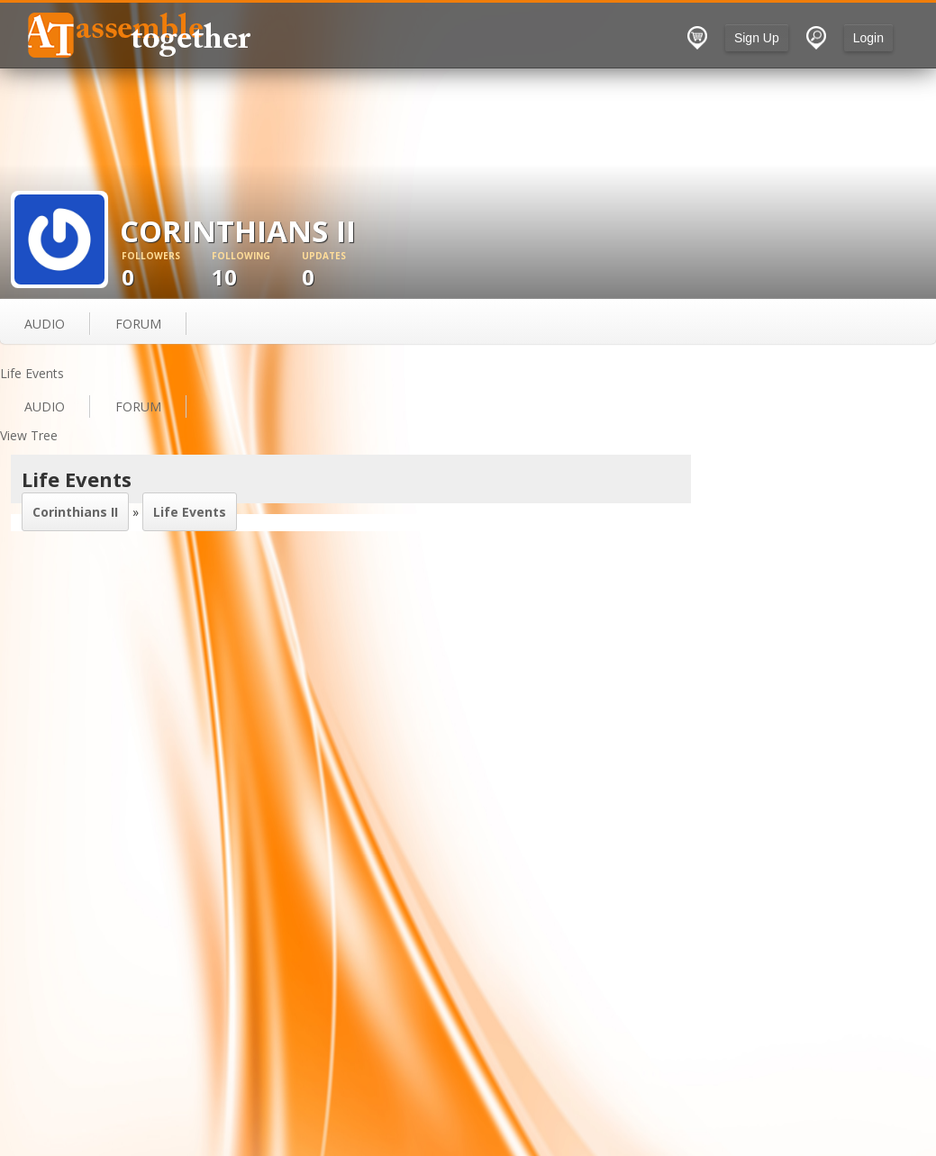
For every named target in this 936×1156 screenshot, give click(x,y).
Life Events (189, 511)
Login (868, 38)
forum (138, 323)
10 (257, 270)
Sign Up (756, 38)
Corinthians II (75, 511)
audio (44, 323)
